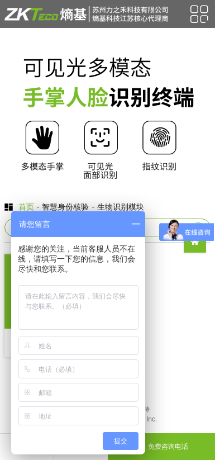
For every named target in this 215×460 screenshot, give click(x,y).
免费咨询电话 (161, 446)
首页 (26, 206)
